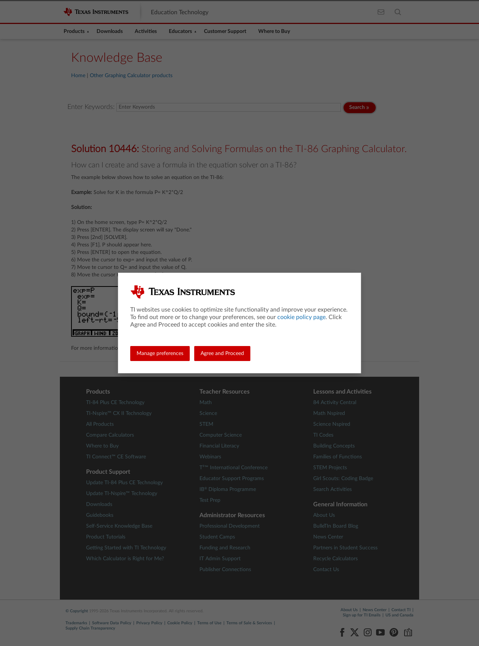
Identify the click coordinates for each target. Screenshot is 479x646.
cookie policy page (301, 317)
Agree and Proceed (222, 353)
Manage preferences (160, 353)
